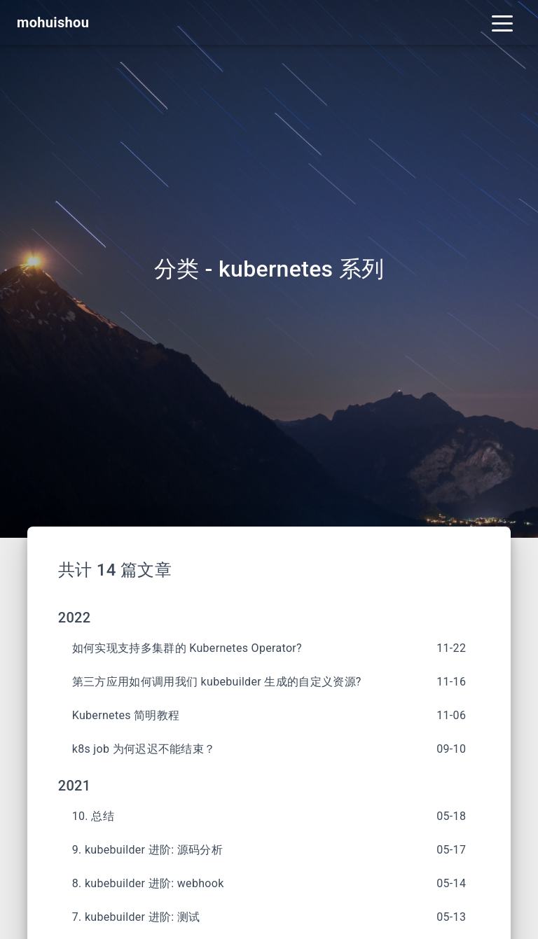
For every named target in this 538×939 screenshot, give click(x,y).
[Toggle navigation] (502, 22)
